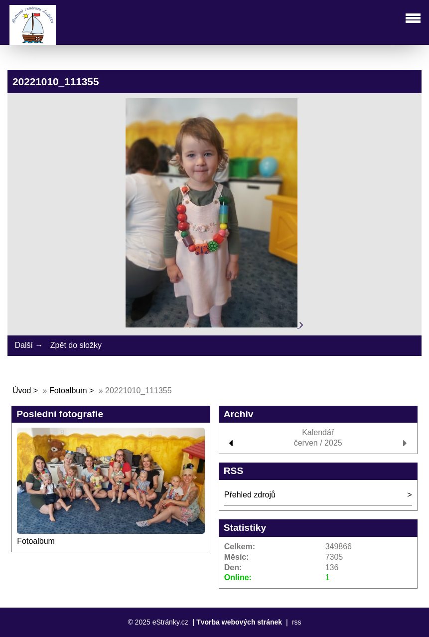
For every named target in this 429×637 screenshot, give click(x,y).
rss (296, 622)
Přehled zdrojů (250, 494)
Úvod (21, 390)
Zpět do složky (76, 345)
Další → (28, 345)
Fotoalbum (68, 390)
